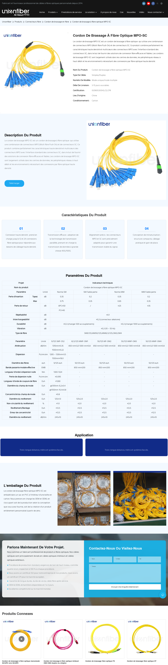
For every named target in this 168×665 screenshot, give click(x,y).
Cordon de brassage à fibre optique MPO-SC (91, 22)
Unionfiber (6, 22)
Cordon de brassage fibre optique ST (141, 661)
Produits (18, 22)
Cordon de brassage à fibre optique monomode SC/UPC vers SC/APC (21, 662)
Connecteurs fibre (33, 22)
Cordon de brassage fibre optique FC (100, 661)
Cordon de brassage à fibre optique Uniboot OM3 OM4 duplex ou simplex (61, 662)
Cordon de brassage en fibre (56, 22)
